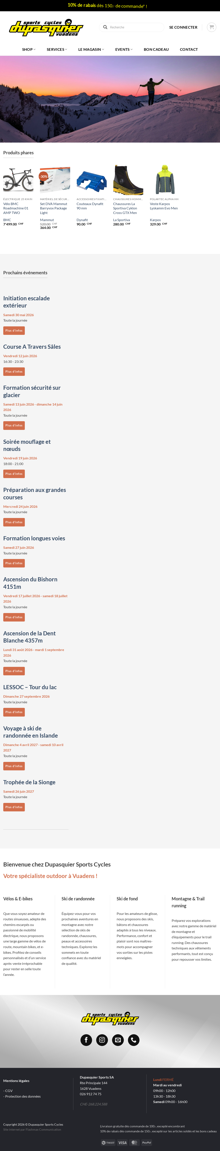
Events (124, 49)
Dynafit (82, 220)
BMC (7, 220)
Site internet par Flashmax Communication (32, 1129)
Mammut (47, 220)
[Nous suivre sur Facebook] (86, 1040)
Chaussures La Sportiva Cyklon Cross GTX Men (125, 208)
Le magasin (91, 49)
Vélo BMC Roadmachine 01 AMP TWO (15, 208)
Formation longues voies (34, 538)
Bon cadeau (156, 49)
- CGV (8, 1091)
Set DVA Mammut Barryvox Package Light (53, 208)
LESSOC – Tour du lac (30, 687)
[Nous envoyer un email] (118, 1040)
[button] (183, 27)
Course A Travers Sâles (32, 346)
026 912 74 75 (90, 1094)
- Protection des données (22, 1096)
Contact (189, 49)
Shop (29, 49)
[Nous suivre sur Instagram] (102, 1040)
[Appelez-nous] (134, 1040)
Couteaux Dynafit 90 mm (90, 206)
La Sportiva (121, 220)
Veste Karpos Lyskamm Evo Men (164, 206)
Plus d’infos (14, 330)
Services (57, 49)
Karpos (155, 220)
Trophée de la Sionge (29, 782)
